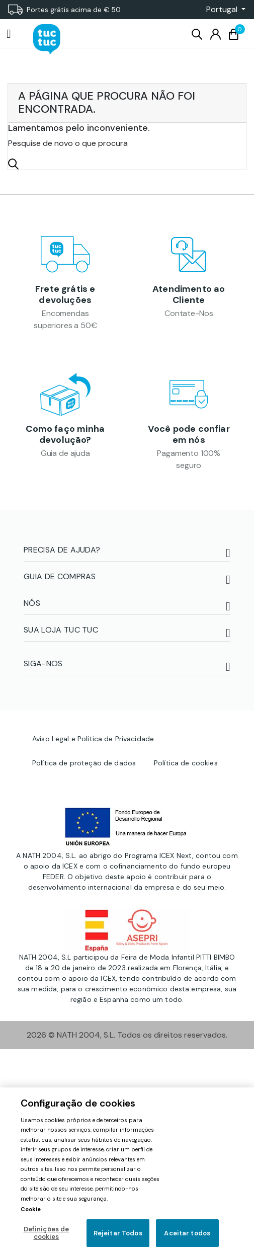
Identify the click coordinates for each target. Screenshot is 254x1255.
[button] (223, 9)
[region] (127, 1171)
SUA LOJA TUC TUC (61, 630)
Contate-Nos (188, 313)
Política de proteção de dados (84, 762)
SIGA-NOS (43, 664)
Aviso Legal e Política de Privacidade (93, 738)
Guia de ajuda (65, 453)
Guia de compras (60, 577)
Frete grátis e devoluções (65, 294)
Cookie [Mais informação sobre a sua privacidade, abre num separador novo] (31, 1209)
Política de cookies (186, 762)
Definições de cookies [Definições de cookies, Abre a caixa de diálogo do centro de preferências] (46, 1233)
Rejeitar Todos (118, 1233)
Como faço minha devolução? (65, 434)
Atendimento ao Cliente (188, 294)
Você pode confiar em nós (189, 434)
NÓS (32, 603)
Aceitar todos (187, 1233)
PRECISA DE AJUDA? (62, 550)
